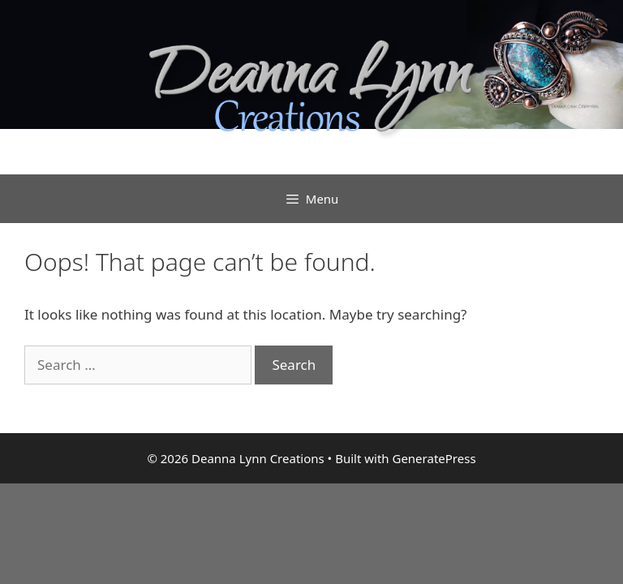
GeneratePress (433, 458)
